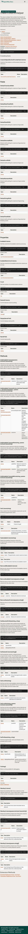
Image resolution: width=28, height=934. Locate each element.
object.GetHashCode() (6, 41)
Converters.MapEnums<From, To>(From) (10, 876)
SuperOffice (7, 46)
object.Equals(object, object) (7, 38)
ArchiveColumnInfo (8, 256)
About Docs (4, 932)
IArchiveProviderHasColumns (8, 76)
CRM (11, 46)
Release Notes (20, 929)
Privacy (3, 930)
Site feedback (10, 930)
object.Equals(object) (5, 37)
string (2, 99)
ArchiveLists (14, 46)
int (1, 296)
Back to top (18, 932)
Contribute (11, 932)
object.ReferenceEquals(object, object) (10, 40)
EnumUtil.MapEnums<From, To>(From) (10, 874)
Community (12, 929)
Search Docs (18, 930)
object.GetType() (4, 43)
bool (2, 561)
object (3, 31)
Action (2, 410)
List (2, 256)
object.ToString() (4, 784)
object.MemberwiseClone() (7, 44)
